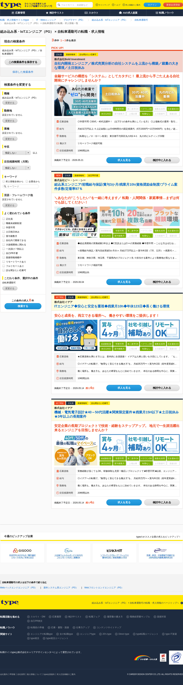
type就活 (35, 638)
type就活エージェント (57, 638)
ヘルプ (117, 5)
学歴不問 (10, 227)
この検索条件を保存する (23, 62)
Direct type (123, 634)
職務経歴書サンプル (140, 616)
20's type (107, 634)
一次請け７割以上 (15, 248)
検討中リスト (75, 616)
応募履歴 (56, 616)
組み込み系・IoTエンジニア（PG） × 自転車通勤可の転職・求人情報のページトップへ (135, 603)
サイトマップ (104, 5)
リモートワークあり (16, 261)
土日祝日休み (12, 231)
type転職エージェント (147, 634)
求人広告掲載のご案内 (66, 674)
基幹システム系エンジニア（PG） (60, 587)
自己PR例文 (37, 621)
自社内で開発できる (16, 240)
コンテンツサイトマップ (109, 627)
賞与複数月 (11, 236)
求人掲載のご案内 (132, 5)
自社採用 (21, 674)
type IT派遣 (171, 634)
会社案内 (4, 674)
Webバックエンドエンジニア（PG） (18, 587)
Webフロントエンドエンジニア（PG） (103, 587)
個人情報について (34, 674)
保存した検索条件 (22, 71)
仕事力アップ (83, 627)
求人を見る (124, 160)
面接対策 (161, 616)
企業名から (34, 181)
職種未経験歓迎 (14, 223)
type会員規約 (49, 674)
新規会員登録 (173, 5)
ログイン (152, 5)
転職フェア (94, 616)
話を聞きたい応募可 (16, 270)
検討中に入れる (162, 160)
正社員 (9, 218)
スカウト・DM (38, 616)
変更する (9, 102)
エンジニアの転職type (42, 634)
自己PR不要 (12, 253)
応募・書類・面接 (60, 627)
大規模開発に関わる (16, 244)
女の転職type (66, 634)
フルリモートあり (15, 266)
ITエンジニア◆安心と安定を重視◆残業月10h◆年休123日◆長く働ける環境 (111, 306)
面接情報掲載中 (14, 257)
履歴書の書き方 (115, 616)
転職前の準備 (37, 627)
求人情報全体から (15, 181)
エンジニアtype (88, 634)
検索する (23, 306)
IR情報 (12, 674)
